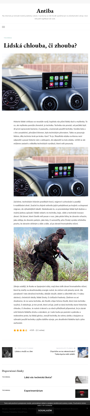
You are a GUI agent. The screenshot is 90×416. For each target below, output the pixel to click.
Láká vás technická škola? (38, 377)
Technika (8, 38)
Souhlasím (45, 410)
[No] (87, 408)
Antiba (45, 11)
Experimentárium (33, 390)
